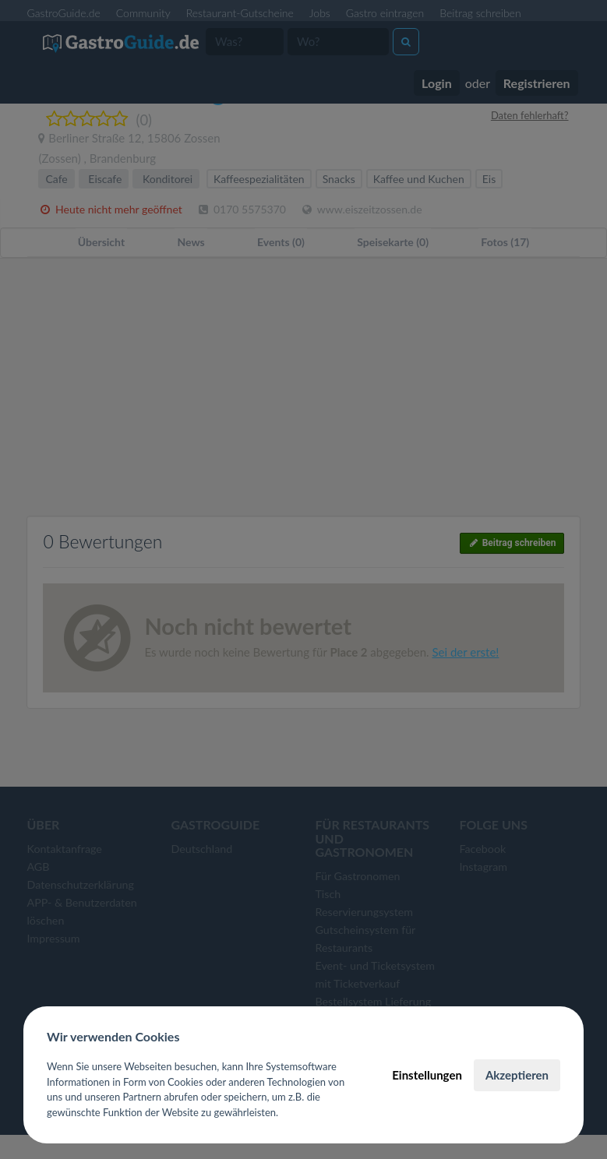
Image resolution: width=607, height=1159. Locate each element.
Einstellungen (427, 1075)
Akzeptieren (517, 1075)
